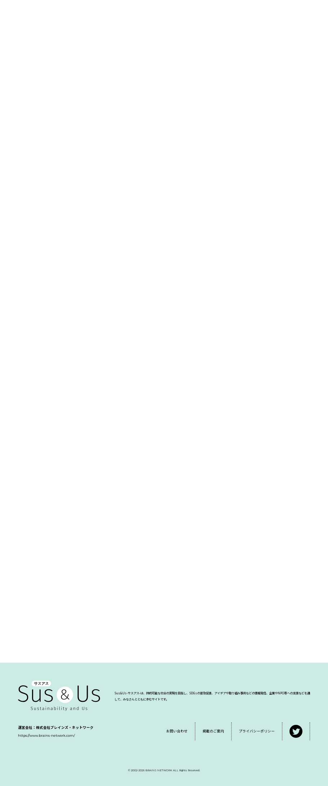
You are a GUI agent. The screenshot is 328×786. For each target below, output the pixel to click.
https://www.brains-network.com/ (46, 735)
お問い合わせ (177, 731)
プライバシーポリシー (257, 731)
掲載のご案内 (213, 731)
